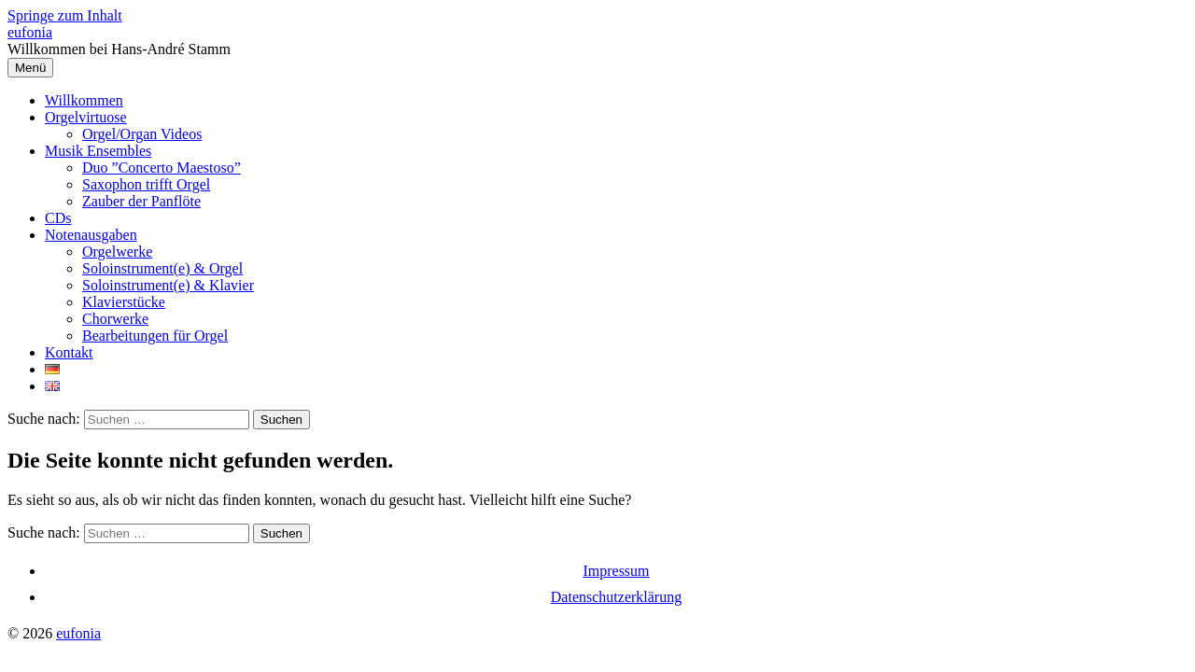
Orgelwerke (117, 251)
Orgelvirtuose (86, 117)
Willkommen (84, 100)
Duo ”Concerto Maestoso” (161, 167)
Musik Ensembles (98, 151)
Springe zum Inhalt (64, 15)
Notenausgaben (91, 235)
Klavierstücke (123, 302)
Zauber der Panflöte (141, 201)
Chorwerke (115, 319)
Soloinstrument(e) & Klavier (168, 285)
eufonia (29, 32)
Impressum (616, 571)
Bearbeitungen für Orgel (155, 335)
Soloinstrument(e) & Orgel (162, 268)
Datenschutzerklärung (616, 597)
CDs (58, 218)
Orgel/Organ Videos (142, 134)
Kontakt (69, 352)
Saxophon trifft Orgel (146, 184)
